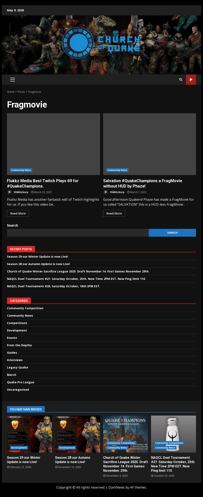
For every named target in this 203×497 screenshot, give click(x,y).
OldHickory (17, 192)
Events (12, 338)
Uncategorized (18, 390)
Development (17, 330)
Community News (21, 170)
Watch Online (191, 80)
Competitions (17, 323)
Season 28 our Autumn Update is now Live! (38, 264)
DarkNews (116, 487)
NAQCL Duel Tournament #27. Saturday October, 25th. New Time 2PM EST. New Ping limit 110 (76, 279)
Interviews (15, 360)
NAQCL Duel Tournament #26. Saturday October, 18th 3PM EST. (53, 286)
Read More (18, 213)
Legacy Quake (17, 367)
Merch (11, 375)
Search (12, 225)
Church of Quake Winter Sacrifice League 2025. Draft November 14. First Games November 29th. (78, 271)
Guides (12, 353)
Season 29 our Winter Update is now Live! (37, 256)
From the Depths (19, 345)
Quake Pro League (20, 382)
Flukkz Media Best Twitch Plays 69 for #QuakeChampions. (53, 144)
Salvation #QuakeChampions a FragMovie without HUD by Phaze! (149, 144)
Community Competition (25, 308)
